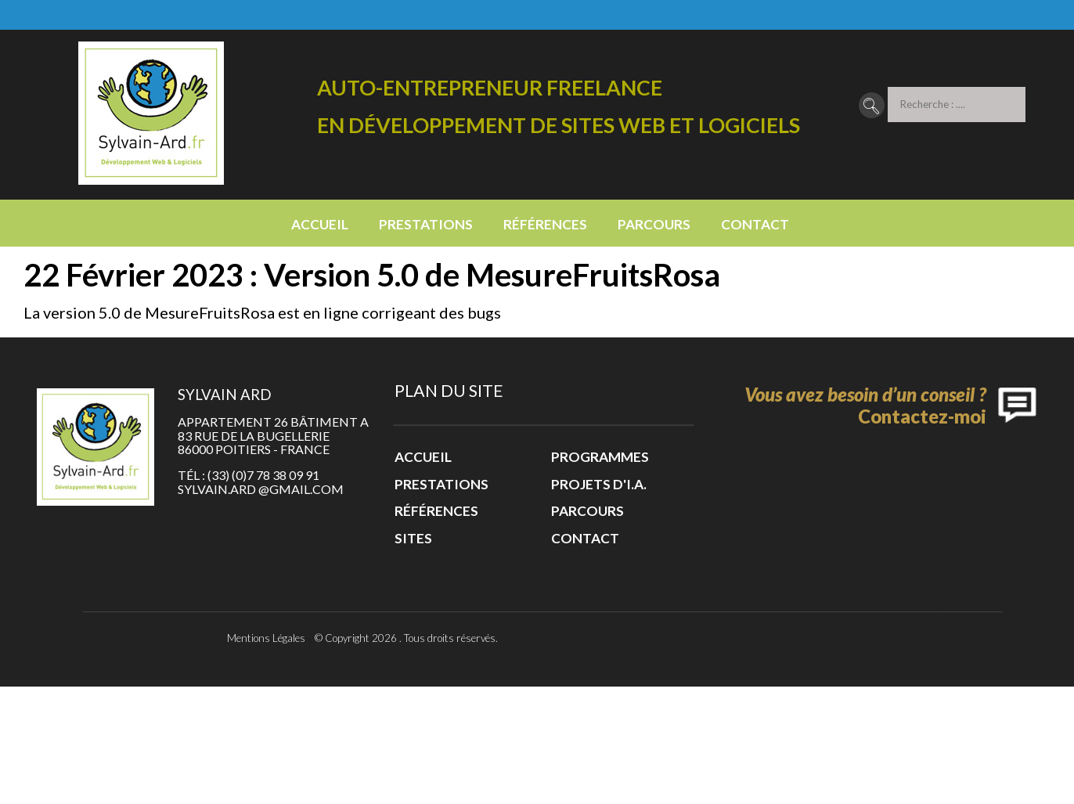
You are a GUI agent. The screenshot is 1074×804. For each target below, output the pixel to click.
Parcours (654, 224)
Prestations (426, 224)
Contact (755, 224)
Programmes (600, 457)
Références (545, 224)
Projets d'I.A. (599, 484)
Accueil (319, 224)
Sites (413, 538)
